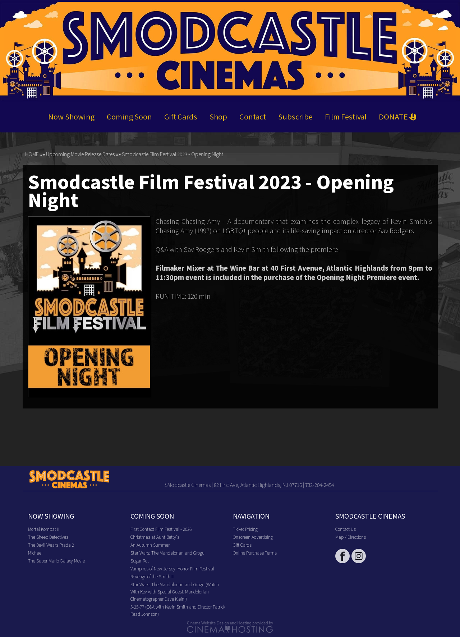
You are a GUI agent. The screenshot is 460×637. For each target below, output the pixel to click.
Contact (252, 116)
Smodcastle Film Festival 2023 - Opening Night (172, 154)
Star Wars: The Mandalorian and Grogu (167, 553)
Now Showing (71, 116)
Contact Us (345, 529)
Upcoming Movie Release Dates (80, 154)
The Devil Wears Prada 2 (51, 545)
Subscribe (295, 116)
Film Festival (346, 116)
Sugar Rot (139, 560)
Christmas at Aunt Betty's (154, 537)
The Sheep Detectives (48, 537)
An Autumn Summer (150, 545)
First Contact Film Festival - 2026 (161, 529)
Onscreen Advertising (253, 537)
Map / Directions (350, 537)
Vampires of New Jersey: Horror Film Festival (172, 568)
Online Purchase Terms (255, 553)
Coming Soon (129, 116)
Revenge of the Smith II (152, 576)
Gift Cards (180, 116)
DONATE (398, 116)
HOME (32, 154)
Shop (218, 116)
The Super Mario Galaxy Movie (56, 560)
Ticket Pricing (245, 529)
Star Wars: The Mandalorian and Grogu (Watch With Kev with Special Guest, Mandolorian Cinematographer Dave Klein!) (174, 591)
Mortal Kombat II (43, 529)
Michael (35, 553)
